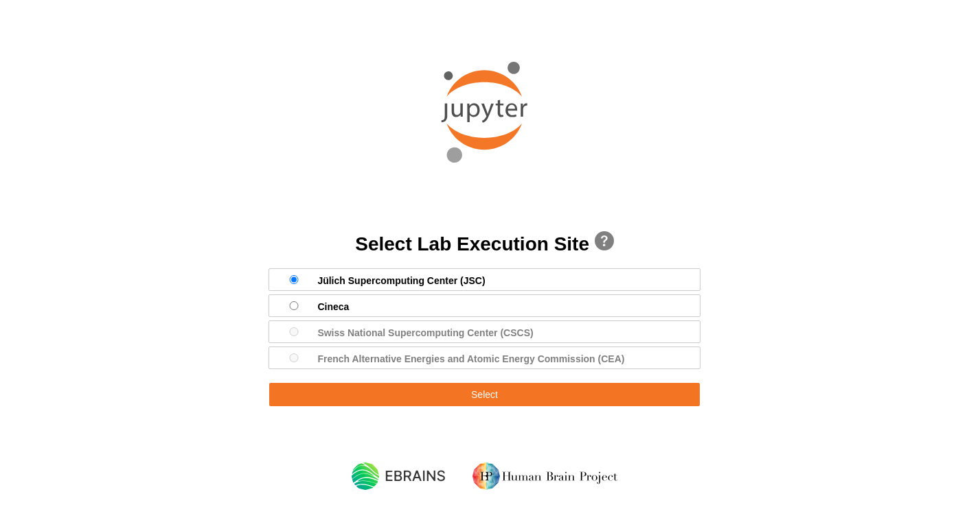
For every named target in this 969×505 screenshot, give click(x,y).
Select (484, 394)
